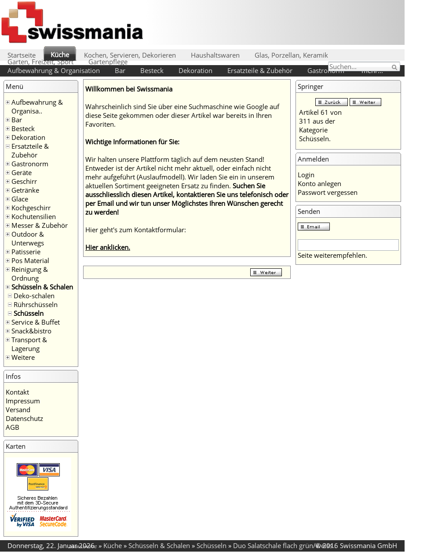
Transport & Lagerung (29, 344)
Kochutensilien (33, 216)
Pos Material (30, 260)
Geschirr (24, 181)
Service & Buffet (35, 322)
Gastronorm (325, 70)
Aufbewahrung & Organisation (53, 70)
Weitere (23, 357)
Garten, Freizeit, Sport (40, 61)
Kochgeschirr (31, 207)
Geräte (21, 172)
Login (306, 174)
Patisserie (25, 251)
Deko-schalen (34, 295)
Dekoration (195, 70)
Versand (18, 409)
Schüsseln (29, 313)
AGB (12, 427)
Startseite (21, 55)
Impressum (23, 400)
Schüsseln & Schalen (42, 286)
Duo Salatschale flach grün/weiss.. (284, 545)
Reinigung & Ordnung (29, 273)
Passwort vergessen (328, 192)
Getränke (25, 190)
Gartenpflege (108, 61)
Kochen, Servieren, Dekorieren (130, 55)
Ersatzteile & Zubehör (259, 70)
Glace (19, 198)
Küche (60, 54)
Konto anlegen (319, 183)
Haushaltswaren (215, 55)
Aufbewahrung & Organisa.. (37, 106)
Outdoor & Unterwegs (27, 238)
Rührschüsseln (36, 304)
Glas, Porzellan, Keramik (291, 55)
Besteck (152, 70)
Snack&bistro (31, 330)
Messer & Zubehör (39, 225)
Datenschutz (24, 418)
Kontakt (17, 392)
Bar (120, 70)
